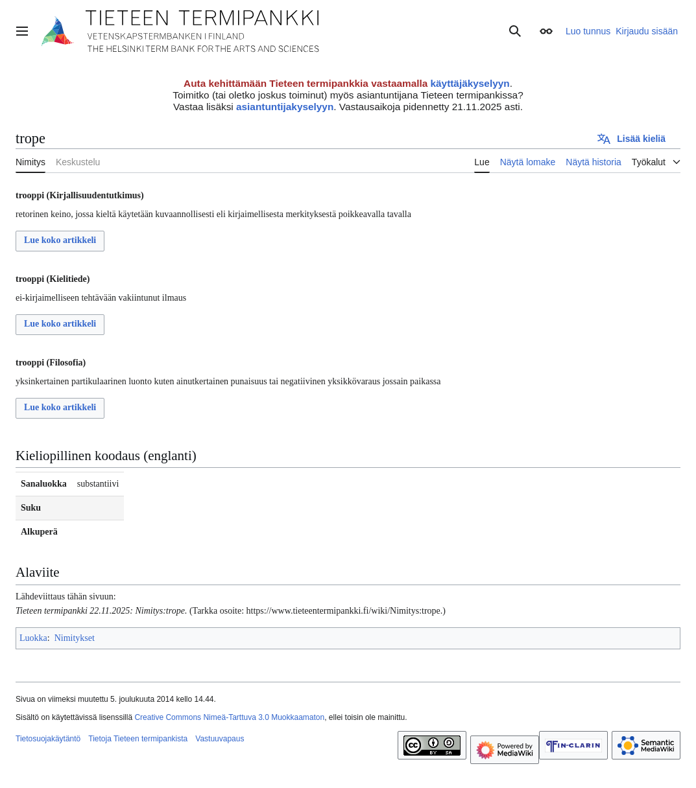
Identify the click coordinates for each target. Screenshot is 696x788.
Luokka (33, 638)
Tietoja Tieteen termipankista (137, 738)
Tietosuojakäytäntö (48, 738)
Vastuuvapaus (219, 738)
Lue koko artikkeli (60, 240)
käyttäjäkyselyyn (470, 83)
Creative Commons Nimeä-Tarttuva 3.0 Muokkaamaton (229, 717)
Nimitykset (74, 638)
